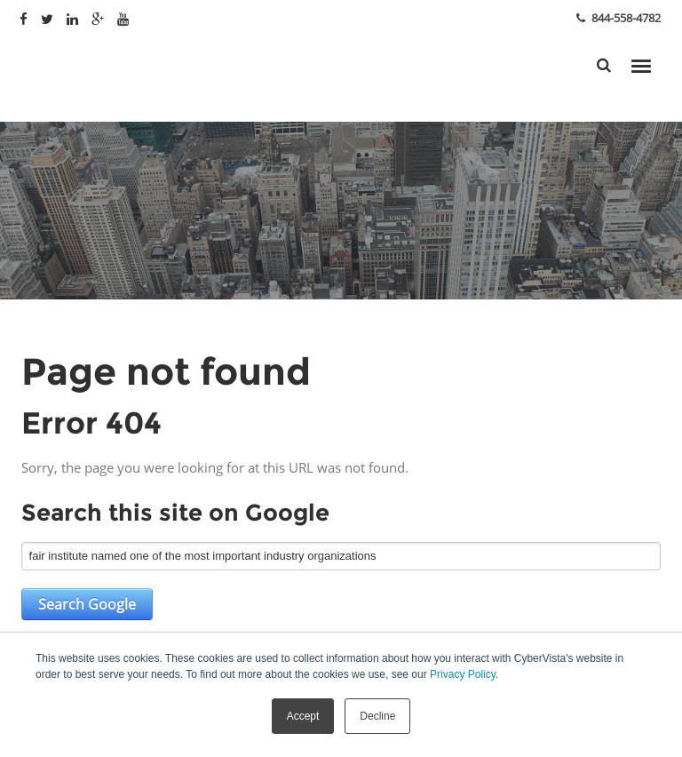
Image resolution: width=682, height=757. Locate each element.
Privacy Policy (463, 674)
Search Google (87, 604)
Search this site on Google (175, 512)
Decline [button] (377, 716)
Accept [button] (303, 716)
